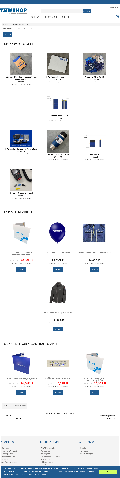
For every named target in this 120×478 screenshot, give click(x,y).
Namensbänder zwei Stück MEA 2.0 (94, 252)
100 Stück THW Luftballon (57, 252)
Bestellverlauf (85, 448)
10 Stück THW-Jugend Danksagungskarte (21, 253)
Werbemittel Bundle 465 (94, 77)
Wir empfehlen (46, 453)
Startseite (5, 24)
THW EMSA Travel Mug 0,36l (58, 154)
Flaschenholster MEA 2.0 (58, 115)
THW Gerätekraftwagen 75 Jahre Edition (21, 149)
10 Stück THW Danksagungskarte (21, 378)
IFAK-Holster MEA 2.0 (94, 154)
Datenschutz (45, 451)
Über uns (5, 448)
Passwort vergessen (87, 453)
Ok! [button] (108, 472)
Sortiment (35, 17)
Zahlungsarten (7, 453)
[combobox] (62, 11)
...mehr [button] (43, 474)
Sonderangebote (8, 459)
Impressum (5, 465)
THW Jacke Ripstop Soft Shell (58, 312)
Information (51, 17)
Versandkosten (27, 84)
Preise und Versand (9, 451)
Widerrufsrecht (47, 462)
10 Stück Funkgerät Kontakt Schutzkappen (21, 193)
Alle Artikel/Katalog (9, 462)
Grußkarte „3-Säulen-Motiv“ (57, 378)
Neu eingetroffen (8, 456)
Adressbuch (84, 451)
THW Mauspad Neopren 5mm (58, 77)
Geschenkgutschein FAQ (50, 456)
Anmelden (114, 8)
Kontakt (65, 17)
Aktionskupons (46, 459)
